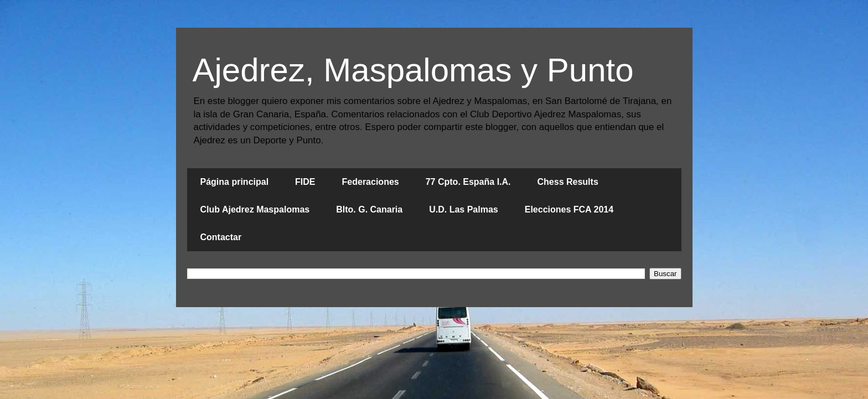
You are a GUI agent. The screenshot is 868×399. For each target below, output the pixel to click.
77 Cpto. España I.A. (468, 181)
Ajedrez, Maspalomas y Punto (413, 70)
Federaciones (370, 181)
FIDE (305, 181)
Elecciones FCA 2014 (569, 209)
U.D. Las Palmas (463, 209)
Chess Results (568, 181)
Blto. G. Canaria (369, 209)
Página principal (234, 181)
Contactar (221, 237)
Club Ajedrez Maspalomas (255, 209)
